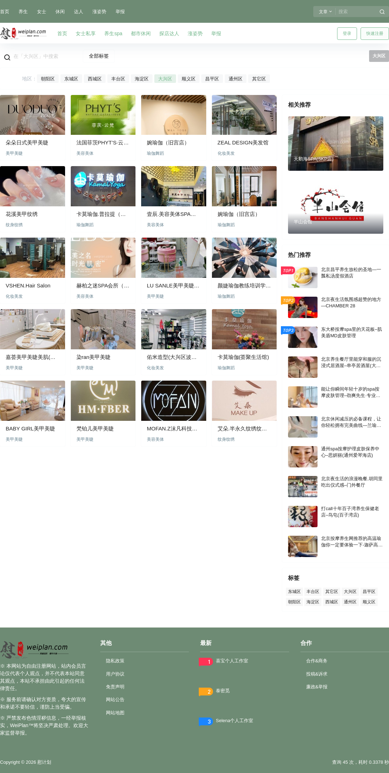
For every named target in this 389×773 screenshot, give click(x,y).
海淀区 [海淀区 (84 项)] (313, 601)
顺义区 (189, 78)
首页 (4, 11)
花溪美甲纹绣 (22, 214)
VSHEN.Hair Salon (28, 285)
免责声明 (115, 686)
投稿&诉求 (317, 674)
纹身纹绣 (14, 224)
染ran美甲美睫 (93, 357)
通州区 (236, 78)
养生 (23, 11)
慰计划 (43, 762)
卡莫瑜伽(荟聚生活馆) (243, 357)
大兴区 (165, 78)
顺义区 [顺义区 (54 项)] (369, 601)
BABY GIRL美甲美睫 (30, 428)
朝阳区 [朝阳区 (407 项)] (294, 601)
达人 (78, 11)
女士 (41, 11)
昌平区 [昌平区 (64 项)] (369, 591)
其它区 (259, 78)
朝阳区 (48, 78)
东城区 (71, 78)
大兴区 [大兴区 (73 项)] (350, 591)
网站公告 (115, 699)
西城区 (95, 78)
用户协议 (115, 674)
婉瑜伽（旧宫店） (168, 142)
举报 (120, 11)
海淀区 (142, 78)
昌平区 (212, 78)
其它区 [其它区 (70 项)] (331, 591)
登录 (347, 33)
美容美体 (85, 153)
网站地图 (115, 712)
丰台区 (118, 78)
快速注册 (374, 33)
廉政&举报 (317, 686)
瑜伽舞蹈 (155, 153)
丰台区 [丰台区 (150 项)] (313, 591)
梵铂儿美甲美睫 (95, 428)
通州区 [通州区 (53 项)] (350, 601)
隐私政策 (115, 660)
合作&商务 (317, 660)
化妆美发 (226, 153)
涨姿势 (99, 11)
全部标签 (99, 56)
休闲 (60, 11)
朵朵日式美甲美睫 (27, 142)
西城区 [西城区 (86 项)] (331, 601)
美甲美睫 (14, 153)
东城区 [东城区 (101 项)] (294, 591)
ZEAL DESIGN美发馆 (243, 142)
